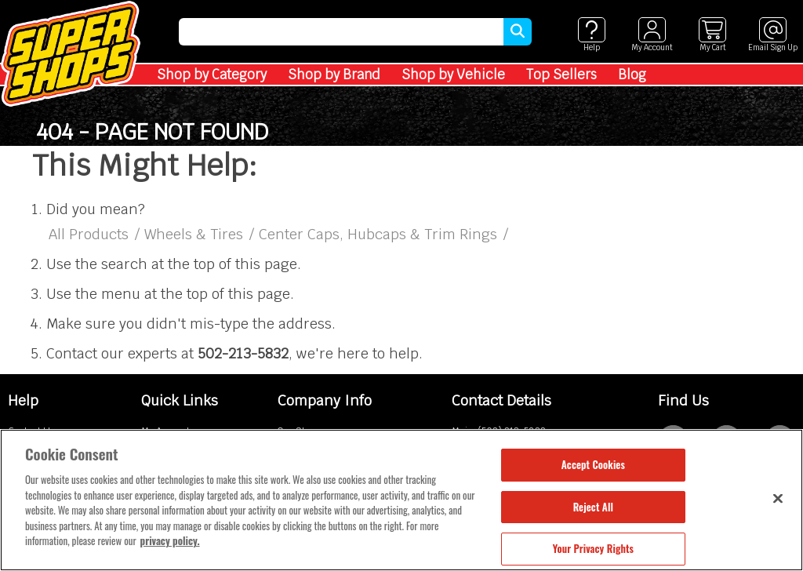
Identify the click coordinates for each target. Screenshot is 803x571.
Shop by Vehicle (453, 74)
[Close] (778, 498)
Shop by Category (212, 74)
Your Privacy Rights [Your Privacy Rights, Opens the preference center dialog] (593, 548)
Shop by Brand (334, 74)
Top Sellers (561, 74)
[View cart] (712, 35)
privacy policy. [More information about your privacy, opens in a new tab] (170, 540)
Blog (632, 74)
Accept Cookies (593, 464)
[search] (341, 31)
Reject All (593, 507)
